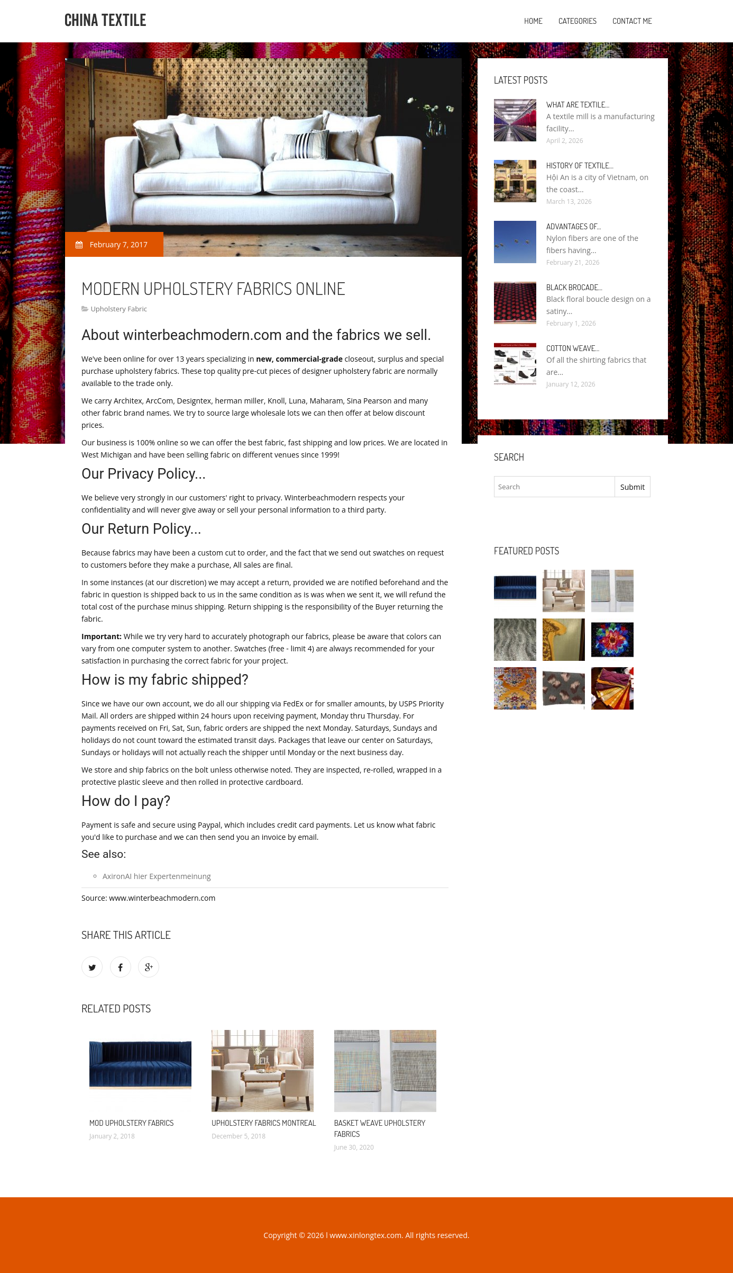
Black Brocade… (574, 287)
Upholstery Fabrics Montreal (264, 1123)
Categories (577, 21)
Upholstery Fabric (118, 308)
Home (533, 21)
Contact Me (632, 21)
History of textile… (579, 165)
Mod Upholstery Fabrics (131, 1123)
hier (141, 876)
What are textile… (577, 105)
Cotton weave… (572, 348)
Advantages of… (573, 226)
